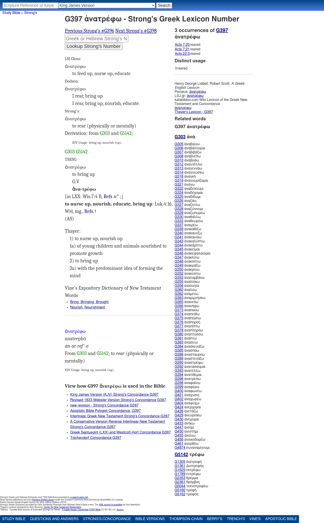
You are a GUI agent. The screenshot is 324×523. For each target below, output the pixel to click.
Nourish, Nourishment (87, 307)
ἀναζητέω (187, 205)
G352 (179, 273)
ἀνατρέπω (188, 379)
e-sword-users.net (79, 497)
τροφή (186, 490)
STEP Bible (94, 510)
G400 (179, 391)
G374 (179, 314)
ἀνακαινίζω (188, 233)
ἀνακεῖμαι (187, 249)
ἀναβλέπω (188, 156)
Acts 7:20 (182, 45)
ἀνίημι (184, 427)
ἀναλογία (187, 286)
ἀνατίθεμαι (188, 375)
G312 (179, 164)
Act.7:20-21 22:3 (88, 211)
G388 (179, 354)
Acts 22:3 (182, 54)
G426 (179, 411)
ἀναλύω (186, 290)
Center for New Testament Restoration (62, 507)
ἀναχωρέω (188, 399)
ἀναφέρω (187, 387)
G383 (179, 342)
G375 (179, 318)
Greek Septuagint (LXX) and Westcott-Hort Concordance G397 (120, 432)
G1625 (180, 470)
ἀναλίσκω (187, 282)
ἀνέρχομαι (188, 407)
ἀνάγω (185, 184)
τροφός (186, 494)
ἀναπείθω (187, 314)
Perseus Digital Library (43, 500)
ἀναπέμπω (188, 318)
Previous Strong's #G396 (89, 31)
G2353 (180, 478)
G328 (179, 209)
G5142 (126, 133)
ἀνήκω (185, 423)
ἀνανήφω (187, 306)
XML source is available (110, 505)
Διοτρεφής (189, 466)
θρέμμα (186, 478)
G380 (179, 334)
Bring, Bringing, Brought (89, 302)
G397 (222, 30)
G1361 (180, 466)
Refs (108, 196)
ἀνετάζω (186, 411)
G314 (179, 172)
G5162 (180, 494)
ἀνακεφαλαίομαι (193, 253)
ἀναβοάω (187, 160)
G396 (179, 379)
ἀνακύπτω (187, 273)
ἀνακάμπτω (188, 245)
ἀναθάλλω (188, 217)
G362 (179, 294)
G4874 (180, 447)
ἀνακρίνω (187, 269)
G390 (179, 362)
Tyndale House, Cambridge (75, 510)
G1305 (180, 462)
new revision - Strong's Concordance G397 (104, 405)
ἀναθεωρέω (189, 221)
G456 (179, 439)
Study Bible (11, 13)
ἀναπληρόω (189, 330)
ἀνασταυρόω (190, 354)
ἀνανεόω (186, 302)
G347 (179, 257)
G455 (179, 435)
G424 (179, 407)
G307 (179, 152)
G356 (179, 286)
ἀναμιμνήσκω (190, 298)
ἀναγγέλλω (188, 164)
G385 (179, 350)
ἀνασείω (186, 342)
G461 (179, 443)
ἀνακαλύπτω (190, 241)
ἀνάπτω (186, 338)
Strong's (30, 13)
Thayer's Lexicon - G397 (194, 112)
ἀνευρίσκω (188, 415)
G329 (179, 213)
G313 (179, 168)
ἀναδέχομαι (189, 192)
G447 (179, 427)
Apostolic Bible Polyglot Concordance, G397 (105, 411)
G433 (179, 423)
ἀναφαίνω (187, 383)
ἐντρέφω (188, 474)
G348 (179, 261)
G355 (179, 282)
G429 (179, 415)
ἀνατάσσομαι (190, 367)
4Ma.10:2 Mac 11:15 (108, 196)
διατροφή (188, 462)
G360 (179, 290)
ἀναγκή (185, 176)
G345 (179, 249)
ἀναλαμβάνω (190, 277)
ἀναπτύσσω (189, 334)
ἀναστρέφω (189, 362)
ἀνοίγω (185, 435)
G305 (179, 144)
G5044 (180, 486)
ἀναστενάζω (189, 358)
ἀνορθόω (186, 443)
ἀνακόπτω (187, 261)
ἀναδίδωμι (188, 197)
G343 (179, 241)
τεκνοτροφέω (191, 486)
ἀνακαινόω (188, 237)
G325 (179, 197)
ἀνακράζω (187, 265)
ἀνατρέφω (197, 92)
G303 (105, 133)
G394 (179, 375)
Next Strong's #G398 (136, 31)
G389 (179, 358)
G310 (179, 160)
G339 (179, 229)
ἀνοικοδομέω (190, 439)
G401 (179, 395)
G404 (179, 403)
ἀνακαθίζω (188, 229)
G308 (179, 156)
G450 (179, 431)
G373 (179, 310)
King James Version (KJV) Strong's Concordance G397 (114, 394)
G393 (179, 371)
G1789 (180, 474)
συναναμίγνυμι (192, 447)
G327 (179, 205)
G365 (179, 302)
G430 (179, 419)
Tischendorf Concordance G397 (95, 438)
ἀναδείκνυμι (189, 188)
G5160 (180, 490)
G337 (179, 225)
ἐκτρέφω (188, 470)
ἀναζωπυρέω (190, 213)
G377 (179, 326)
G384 (179, 346)
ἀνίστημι (186, 431)
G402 (179, 399)
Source (120, 510)
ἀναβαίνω (187, 144)
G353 (179, 277)
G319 (179, 180)
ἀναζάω (185, 201)
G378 (179, 330)
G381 (179, 338)
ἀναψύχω (187, 403)
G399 (179, 387)
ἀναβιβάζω (188, 152)
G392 (179, 367)
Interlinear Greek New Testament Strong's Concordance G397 (119, 416)
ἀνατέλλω (187, 371)
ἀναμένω (186, 294)
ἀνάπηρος (187, 322)
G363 (179, 298)
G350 (179, 269)
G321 (179, 184)
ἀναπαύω (187, 310)
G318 (179, 176)
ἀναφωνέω (188, 391)
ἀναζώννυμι (189, 209)
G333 (179, 221)
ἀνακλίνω (187, 257)
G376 (179, 322)
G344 (179, 245)
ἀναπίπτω (187, 326)
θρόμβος (187, 482)
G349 (179, 265)
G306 (179, 148)
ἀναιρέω (186, 225)
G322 (179, 188)
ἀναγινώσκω (189, 172)
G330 (179, 217)
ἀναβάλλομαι (190, 148)
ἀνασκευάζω (189, 346)
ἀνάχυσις (187, 395)
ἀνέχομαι (187, 419)
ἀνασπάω (187, 350)
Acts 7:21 (182, 49)
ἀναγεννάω (188, 168)
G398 (179, 383)
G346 (179, 253)
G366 (179, 306)
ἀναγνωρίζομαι (191, 180)
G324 (179, 192)
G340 (179, 233)
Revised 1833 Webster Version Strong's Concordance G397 (118, 400)
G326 (179, 201)
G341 (179, 237)
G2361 (180, 482)
